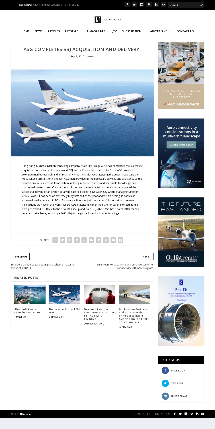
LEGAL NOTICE (142, 424)
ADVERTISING (158, 35)
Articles (54, 35)
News (38, 35)
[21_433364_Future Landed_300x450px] (181, 276)
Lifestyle (71, 35)
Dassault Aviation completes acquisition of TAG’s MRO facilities (99, 325)
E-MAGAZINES (96, 35)
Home (25, 35)
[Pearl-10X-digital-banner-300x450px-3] (181, 355)
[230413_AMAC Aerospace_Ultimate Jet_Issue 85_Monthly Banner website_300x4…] (181, 118)
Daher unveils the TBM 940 (64, 321)
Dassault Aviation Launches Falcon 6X (27, 321)
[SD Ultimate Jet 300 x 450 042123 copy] (181, 197)
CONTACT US (185, 35)
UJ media (25, 424)
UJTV (113, 35)
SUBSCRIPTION (131, 35)
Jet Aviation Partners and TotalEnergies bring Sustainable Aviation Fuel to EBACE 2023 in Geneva (134, 326)
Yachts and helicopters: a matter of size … (57, 4)
